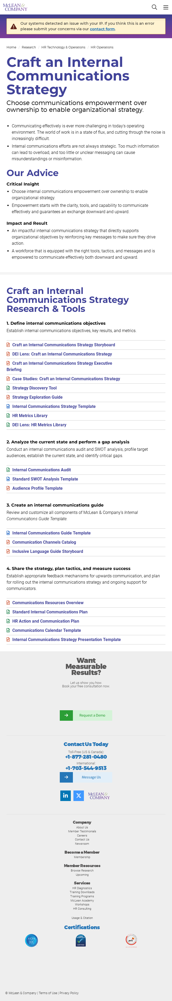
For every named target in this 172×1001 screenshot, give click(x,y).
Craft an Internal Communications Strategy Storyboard (63, 344)
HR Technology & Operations (63, 47)
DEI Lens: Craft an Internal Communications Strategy (62, 354)
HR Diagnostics (82, 888)
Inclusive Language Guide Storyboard (47, 551)
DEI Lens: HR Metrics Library (39, 424)
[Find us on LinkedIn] (65, 795)
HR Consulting (82, 908)
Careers (82, 835)
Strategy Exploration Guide (37, 397)
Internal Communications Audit (41, 469)
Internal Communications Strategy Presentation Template (66, 639)
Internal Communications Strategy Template (54, 406)
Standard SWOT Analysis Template (45, 479)
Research (29, 47)
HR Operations (102, 47)
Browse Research (82, 870)
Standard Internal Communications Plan (50, 611)
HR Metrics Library (29, 415)
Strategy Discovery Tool (34, 388)
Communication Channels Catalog (44, 542)
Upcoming (82, 875)
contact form (102, 29)
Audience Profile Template (37, 488)
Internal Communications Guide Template (51, 532)
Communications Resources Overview (48, 602)
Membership (82, 857)
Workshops (82, 904)
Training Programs (82, 896)
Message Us (91, 777)
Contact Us (82, 839)
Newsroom (82, 843)
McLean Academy (82, 900)
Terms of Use (48, 993)
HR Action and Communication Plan (45, 621)
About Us (82, 827)
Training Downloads (82, 892)
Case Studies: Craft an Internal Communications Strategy (66, 378)
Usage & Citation (82, 918)
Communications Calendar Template (46, 630)
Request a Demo (92, 715)
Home (11, 47)
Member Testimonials (82, 831)
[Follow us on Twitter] (78, 795)
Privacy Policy (69, 993)
